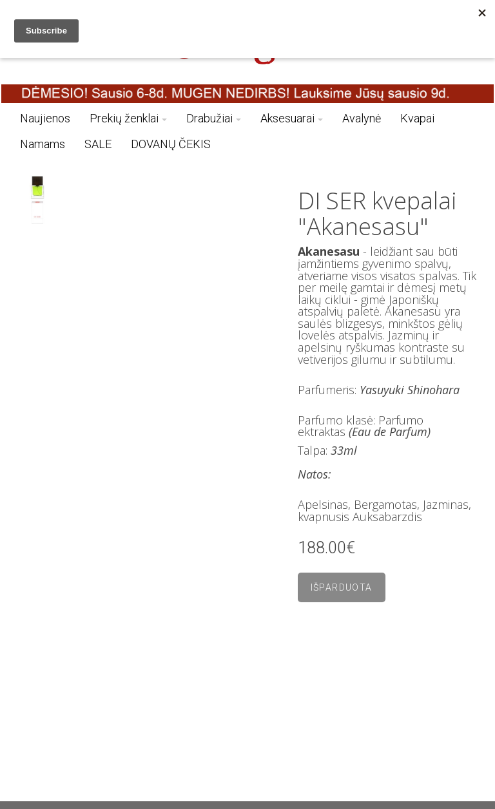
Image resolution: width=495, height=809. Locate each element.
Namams (42, 144)
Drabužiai (213, 118)
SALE (98, 144)
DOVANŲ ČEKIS (171, 144)
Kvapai (417, 118)
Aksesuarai (291, 118)
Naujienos (45, 118)
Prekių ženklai (128, 118)
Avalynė (361, 118)
